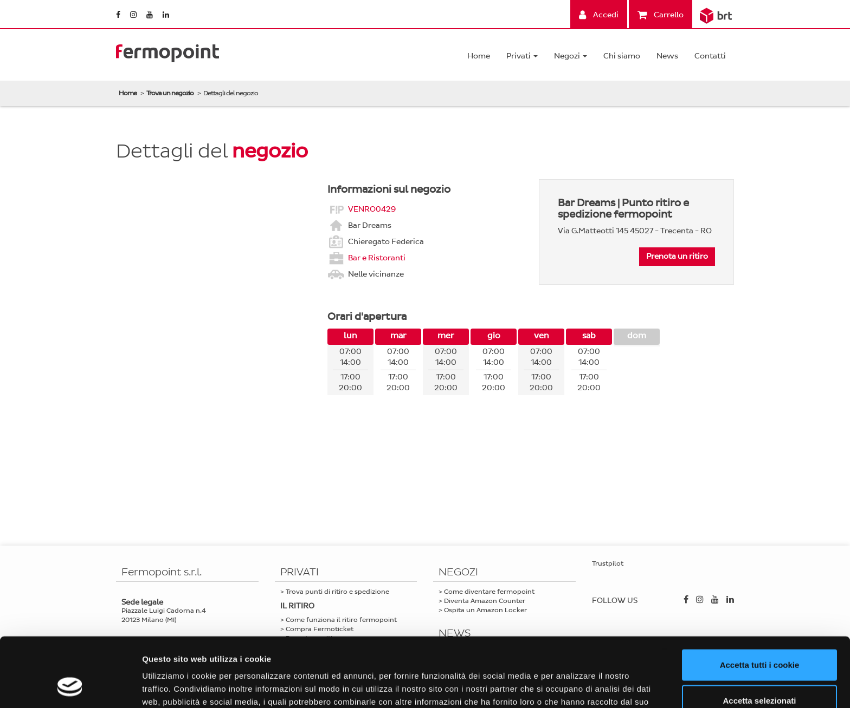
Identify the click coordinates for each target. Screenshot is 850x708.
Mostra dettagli (570, 686)
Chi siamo (621, 56)
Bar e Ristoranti (376, 257)
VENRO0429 (372, 208)
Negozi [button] (570, 56)
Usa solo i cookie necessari (759, 672)
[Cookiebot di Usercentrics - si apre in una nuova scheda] (70, 687)
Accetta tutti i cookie (760, 601)
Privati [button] (522, 56)
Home (478, 56)
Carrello (661, 14)
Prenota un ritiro (677, 256)
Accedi (599, 14)
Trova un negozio (170, 93)
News (667, 56)
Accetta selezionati (759, 637)
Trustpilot (607, 563)
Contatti (710, 56)
